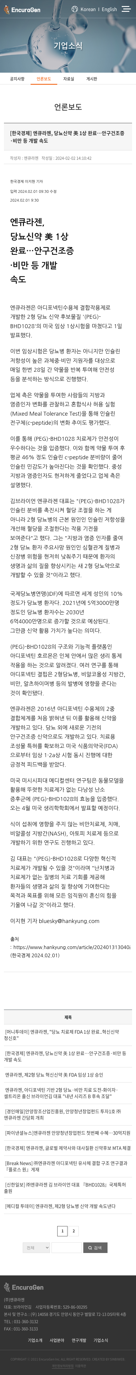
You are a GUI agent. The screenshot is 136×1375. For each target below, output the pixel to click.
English (109, 9)
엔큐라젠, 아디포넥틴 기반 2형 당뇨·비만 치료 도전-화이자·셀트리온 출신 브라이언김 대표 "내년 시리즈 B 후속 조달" (61, 1093)
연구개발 (79, 1340)
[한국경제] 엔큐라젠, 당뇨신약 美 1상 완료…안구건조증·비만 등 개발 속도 (65, 1056)
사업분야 (57, 1340)
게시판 (91, 78)
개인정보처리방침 (63, 1365)
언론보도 (44, 78)
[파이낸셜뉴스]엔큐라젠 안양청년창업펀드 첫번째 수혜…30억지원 (67, 1132)
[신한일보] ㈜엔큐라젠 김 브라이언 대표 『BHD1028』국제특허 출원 (65, 1187)
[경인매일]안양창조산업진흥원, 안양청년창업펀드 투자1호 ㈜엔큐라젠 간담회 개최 (62, 1114)
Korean (88, 9)
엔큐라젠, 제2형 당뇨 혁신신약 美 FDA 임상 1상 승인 (53, 1074)
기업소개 (35, 1340)
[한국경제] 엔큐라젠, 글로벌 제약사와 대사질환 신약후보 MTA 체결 (67, 1148)
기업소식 (101, 1340)
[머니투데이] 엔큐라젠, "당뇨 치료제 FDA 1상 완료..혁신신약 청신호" (61, 1034)
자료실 (68, 78)
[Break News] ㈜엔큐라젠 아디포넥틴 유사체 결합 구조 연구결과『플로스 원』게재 (66, 1166)
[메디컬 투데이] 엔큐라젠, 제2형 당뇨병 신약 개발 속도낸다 (60, 1206)
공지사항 (17, 78)
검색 (98, 1247)
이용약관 (80, 1365)
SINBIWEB (117, 1359)
